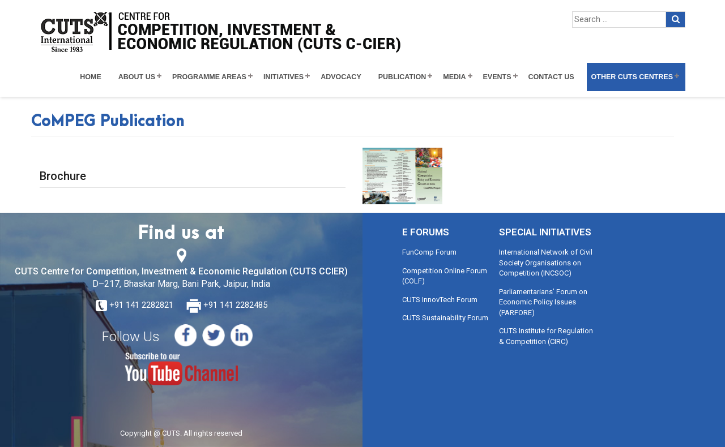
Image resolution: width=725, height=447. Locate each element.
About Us (136, 77)
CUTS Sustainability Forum (445, 317)
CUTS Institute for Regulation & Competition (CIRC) (546, 336)
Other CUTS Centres (632, 77)
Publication (402, 77)
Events (497, 77)
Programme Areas (209, 77)
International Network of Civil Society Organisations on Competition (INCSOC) (545, 262)
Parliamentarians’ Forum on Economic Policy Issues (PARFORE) (543, 302)
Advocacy (341, 77)
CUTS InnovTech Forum (439, 299)
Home (90, 77)
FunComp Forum (429, 252)
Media (454, 77)
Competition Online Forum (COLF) (444, 276)
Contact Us (551, 77)
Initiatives (283, 77)
